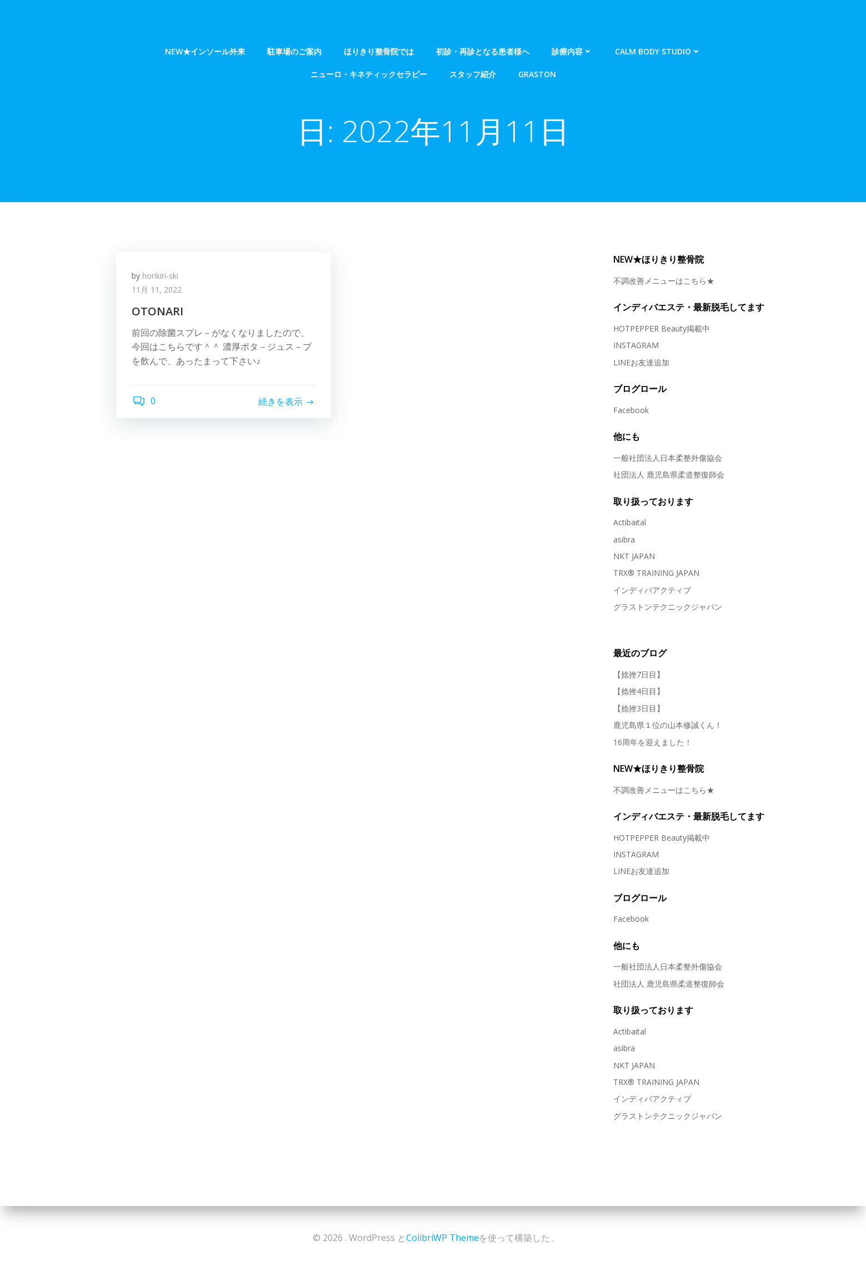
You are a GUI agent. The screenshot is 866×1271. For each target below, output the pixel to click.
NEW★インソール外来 (205, 22)
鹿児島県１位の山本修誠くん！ (667, 725)
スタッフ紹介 (472, 45)
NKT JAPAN (633, 556)
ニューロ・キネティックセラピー (369, 45)
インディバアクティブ (651, 590)
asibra (623, 539)
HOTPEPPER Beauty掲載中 (661, 329)
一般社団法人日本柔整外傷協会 (667, 458)
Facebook (630, 410)
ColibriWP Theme (442, 1238)
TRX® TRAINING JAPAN (656, 573)
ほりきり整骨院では (379, 22)
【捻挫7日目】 (638, 675)
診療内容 (572, 22)
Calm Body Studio (658, 22)
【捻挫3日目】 (638, 708)
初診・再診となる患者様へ (482, 22)
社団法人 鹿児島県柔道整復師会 (668, 475)
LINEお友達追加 (641, 362)
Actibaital (629, 523)
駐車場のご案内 (294, 22)
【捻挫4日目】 (638, 691)
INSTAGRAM (635, 345)
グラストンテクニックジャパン (667, 607)
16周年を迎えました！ (652, 742)
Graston (537, 45)
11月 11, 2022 (158, 291)
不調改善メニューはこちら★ (663, 281)
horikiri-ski (161, 277)
